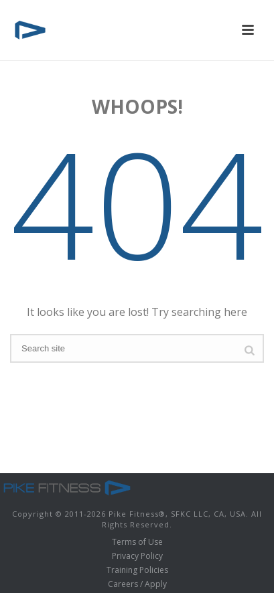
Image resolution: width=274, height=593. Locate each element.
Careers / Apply (137, 584)
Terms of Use (137, 542)
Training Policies (137, 570)
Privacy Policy (137, 556)
